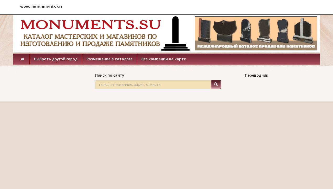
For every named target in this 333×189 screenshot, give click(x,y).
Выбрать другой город (56, 58)
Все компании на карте (163, 58)
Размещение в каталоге (109, 58)
